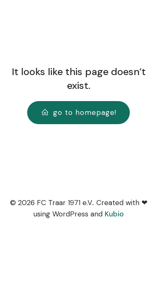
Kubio (114, 214)
